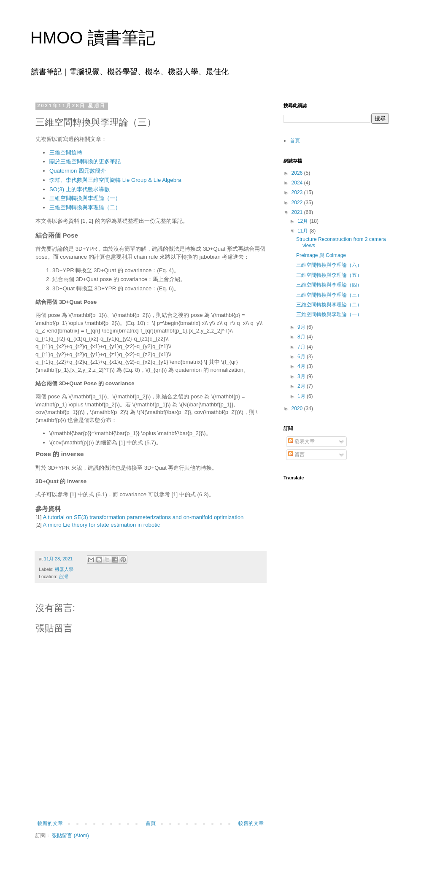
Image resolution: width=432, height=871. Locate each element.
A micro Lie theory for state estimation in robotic (101, 525)
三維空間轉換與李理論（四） (329, 285)
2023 (298, 192)
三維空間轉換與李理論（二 (82, 207)
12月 (303, 221)
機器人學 (64, 569)
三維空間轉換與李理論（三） (329, 295)
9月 (302, 327)
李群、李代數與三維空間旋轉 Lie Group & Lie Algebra (115, 180)
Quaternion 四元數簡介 (77, 171)
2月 (302, 386)
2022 (298, 203)
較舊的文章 (251, 823)
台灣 (63, 576)
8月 (302, 337)
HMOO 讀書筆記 (92, 37)
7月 (302, 347)
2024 (298, 183)
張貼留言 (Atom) (70, 836)
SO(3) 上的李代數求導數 (79, 189)
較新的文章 (50, 823)
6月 (302, 357)
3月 (302, 376)
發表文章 (301, 441)
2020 (298, 408)
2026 (298, 173)
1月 (302, 396)
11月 (303, 231)
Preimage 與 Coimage (321, 255)
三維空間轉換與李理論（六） (329, 265)
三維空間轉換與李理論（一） (85, 198)
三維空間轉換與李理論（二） (329, 305)
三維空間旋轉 (65, 152)
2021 (298, 212)
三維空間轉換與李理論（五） (329, 275)
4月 (302, 366)
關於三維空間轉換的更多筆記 (85, 161)
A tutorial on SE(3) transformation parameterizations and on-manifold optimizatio (141, 517)
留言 (296, 454)
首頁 (151, 823)
